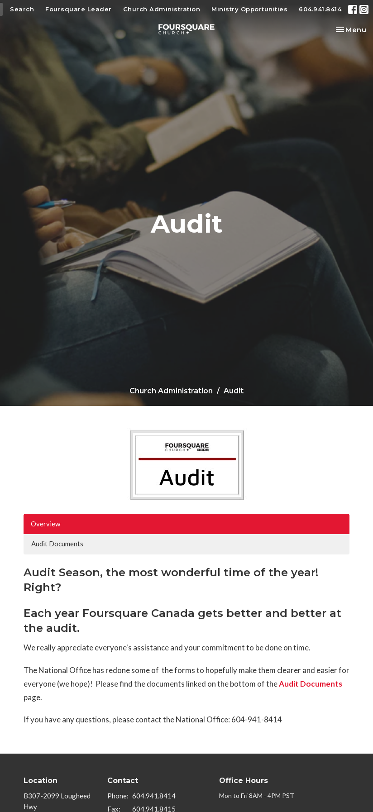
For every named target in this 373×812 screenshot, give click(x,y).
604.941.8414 (320, 9)
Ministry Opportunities (249, 9)
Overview (45, 524)
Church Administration (162, 9)
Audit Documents (57, 544)
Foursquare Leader (78, 9)
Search (22, 9)
